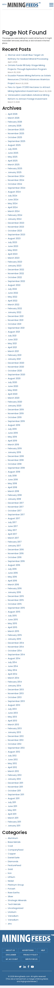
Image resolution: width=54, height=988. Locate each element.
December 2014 (16, 642)
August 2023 (14, 238)
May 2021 (12, 343)
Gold (10, 869)
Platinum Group (16, 884)
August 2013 (14, 705)
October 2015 (15, 603)
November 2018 (16, 460)
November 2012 (15, 740)
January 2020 (14, 405)
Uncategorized (15, 908)
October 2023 (15, 230)
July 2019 (12, 428)
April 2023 (12, 253)
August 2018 (14, 471)
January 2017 (14, 545)
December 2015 (16, 596)
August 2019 (14, 425)
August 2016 (14, 565)
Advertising (28, 950)
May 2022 (12, 296)
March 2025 (14, 164)
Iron (10, 873)
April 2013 (12, 720)
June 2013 (13, 712)
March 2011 (13, 817)
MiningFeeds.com (22, 976)
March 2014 (13, 677)
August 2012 (14, 751)
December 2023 (16, 222)
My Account (12, 959)
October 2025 (15, 137)
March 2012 (13, 771)
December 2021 (16, 316)
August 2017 (14, 518)
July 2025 (12, 148)
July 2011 (12, 802)
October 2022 (15, 277)
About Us (10, 950)
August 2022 (14, 285)
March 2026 (13, 117)
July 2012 (12, 755)
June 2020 (13, 386)
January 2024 (14, 218)
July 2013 (12, 708)
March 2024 (14, 211)
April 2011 (12, 813)
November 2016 (16, 553)
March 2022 (13, 304)
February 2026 (15, 121)
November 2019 (16, 413)
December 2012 (16, 736)
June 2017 (13, 526)
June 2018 (13, 479)
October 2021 (14, 323)
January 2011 (14, 825)
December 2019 (16, 409)
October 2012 (14, 743)
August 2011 (14, 798)
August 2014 (14, 658)
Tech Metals (14, 904)
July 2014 (12, 662)
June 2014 (13, 666)
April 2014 (12, 673)
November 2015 (16, 600)
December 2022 (16, 269)
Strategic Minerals (17, 900)
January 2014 (14, 685)
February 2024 (15, 215)
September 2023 (16, 234)
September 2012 (16, 747)
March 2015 (13, 631)
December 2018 (16, 456)
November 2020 (16, 366)
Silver (10, 896)
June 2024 (13, 199)
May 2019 (12, 436)
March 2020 (13, 397)
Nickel (11, 880)
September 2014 (16, 654)
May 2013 (12, 716)
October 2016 (14, 557)
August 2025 (14, 145)
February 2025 (15, 168)
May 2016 (12, 576)
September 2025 (16, 141)
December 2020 (16, 362)
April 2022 (12, 300)
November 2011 (15, 786)
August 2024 (14, 191)
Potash (11, 888)
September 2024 (16, 187)
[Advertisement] (28, 16)
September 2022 (16, 281)
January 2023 (14, 265)
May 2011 (12, 810)
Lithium (11, 877)
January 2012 (14, 778)
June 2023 (13, 246)
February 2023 (15, 261)
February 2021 (14, 355)
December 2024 (16, 176)
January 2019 (14, 452)
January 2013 (14, 732)
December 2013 (16, 689)
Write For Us (31, 959)
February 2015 (15, 635)
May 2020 (12, 390)
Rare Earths (14, 892)
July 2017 (12, 522)
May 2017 (12, 530)
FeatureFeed (14, 865)
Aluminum (13, 838)
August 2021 (14, 331)
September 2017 (16, 514)
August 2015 (14, 611)
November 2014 (16, 646)
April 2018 (12, 487)
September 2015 (16, 607)
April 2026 (12, 113)
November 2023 (16, 226)
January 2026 (14, 125)
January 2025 (14, 172)
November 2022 (16, 273)
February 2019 (15, 448)
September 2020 (16, 374)
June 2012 (13, 759)
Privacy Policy (30, 955)
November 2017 (16, 506)
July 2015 (12, 615)
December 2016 (16, 549)
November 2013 (16, 693)
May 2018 (12, 483)
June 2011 (12, 806)
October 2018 (14, 463)
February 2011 (14, 821)
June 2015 (13, 619)
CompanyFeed (15, 849)
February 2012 (14, 775)
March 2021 (13, 351)
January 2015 (14, 638)
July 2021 (12, 335)
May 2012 (12, 763)
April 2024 (13, 207)
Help (43, 950)
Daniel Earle (14, 857)
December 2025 (16, 129)
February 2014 (15, 681)
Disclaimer (11, 955)
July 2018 (12, 475)
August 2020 (14, 378)
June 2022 (13, 292)
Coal (10, 845)
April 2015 (12, 627)
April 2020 (12, 393)
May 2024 (12, 203)
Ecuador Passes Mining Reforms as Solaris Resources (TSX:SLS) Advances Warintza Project (29, 79)
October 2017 (14, 510)
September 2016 (16, 561)
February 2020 (15, 401)
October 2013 (14, 697)
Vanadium (13, 915)
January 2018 (14, 498)
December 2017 (16, 502)
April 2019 (12, 440)
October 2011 (14, 790)
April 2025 (13, 160)
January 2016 (14, 592)
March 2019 (13, 444)
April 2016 (12, 580)
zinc (10, 923)
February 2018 (15, 495)
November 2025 (16, 133)
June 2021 (13, 339)
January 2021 (14, 358)
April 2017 (12, 533)
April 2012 (12, 767)
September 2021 (16, 327)
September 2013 (16, 701)
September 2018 (16, 467)
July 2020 (12, 382)
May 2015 (12, 623)
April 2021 (12, 347)
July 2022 (12, 288)
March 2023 (13, 257)
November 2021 (15, 320)
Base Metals (14, 842)
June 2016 (13, 572)
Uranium (12, 912)
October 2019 (14, 417)
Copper (12, 853)
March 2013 (13, 724)
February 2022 (15, 308)
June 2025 (13, 152)
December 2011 (15, 782)
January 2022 (14, 312)
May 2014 (12, 670)
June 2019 (13, 432)
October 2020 (15, 370)
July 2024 (12, 195)
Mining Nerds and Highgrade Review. (32, 980)
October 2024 (15, 183)
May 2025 (12, 156)
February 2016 (15, 588)
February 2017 (15, 541)
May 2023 (12, 250)
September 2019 (16, 421)
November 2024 (16, 180)
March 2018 (13, 491)
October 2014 (15, 650)
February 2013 (15, 728)
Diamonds (13, 861)
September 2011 (16, 794)
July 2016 (12, 568)
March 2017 (13, 537)
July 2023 (12, 242)
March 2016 (13, 584)
